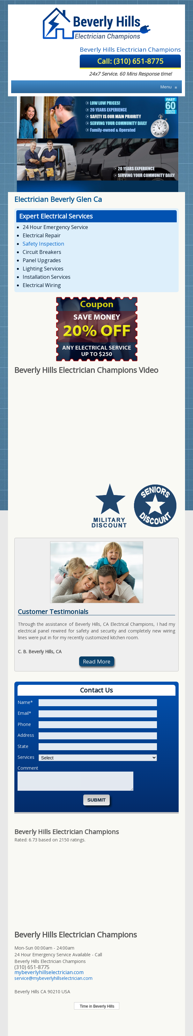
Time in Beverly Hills (96, 1006)
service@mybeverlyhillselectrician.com (53, 978)
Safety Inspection (43, 243)
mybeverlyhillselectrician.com (49, 972)
